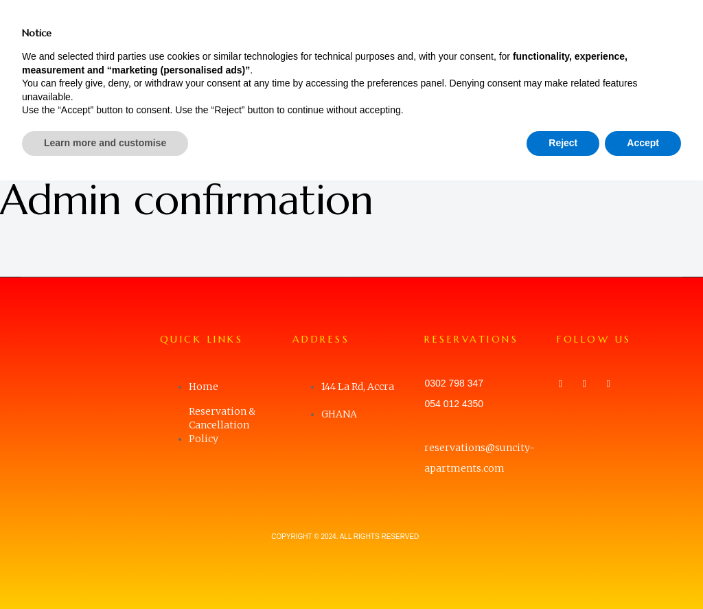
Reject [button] (563, 571)
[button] (675, 31)
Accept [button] (643, 571)
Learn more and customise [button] (105, 571)
